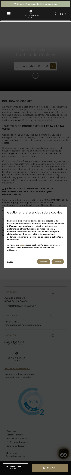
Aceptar (58, 261)
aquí (22, 245)
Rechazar (43, 261)
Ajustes (10, 261)
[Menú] (9, 13)
